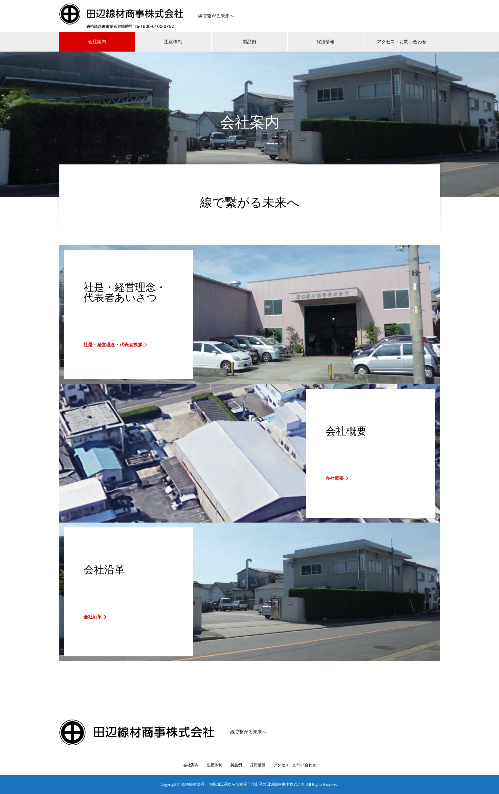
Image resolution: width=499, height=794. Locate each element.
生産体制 (173, 41)
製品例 (249, 41)
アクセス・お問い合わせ (401, 41)
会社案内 (97, 41)
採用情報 (325, 41)
